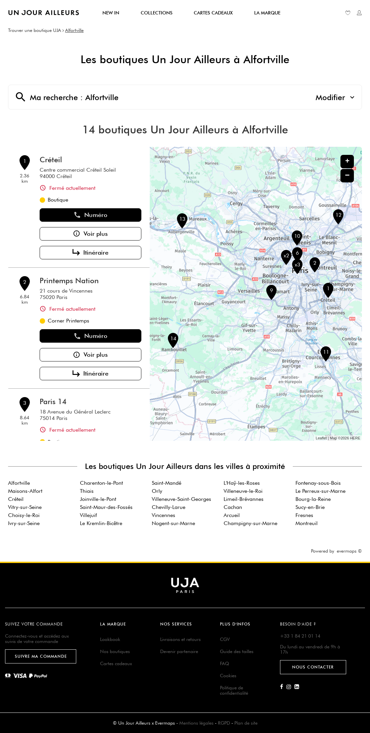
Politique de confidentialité (234, 690)
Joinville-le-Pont (98, 499)
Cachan (233, 507)
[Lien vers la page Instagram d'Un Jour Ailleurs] (290, 687)
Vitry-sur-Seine (25, 507)
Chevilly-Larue (168, 507)
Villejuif (88, 515)
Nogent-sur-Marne (173, 523)
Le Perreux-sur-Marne (320, 491)
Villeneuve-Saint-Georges (181, 499)
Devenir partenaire (179, 651)
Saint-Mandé (166, 483)
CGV (225, 639)
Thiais (87, 491)
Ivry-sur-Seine (24, 523)
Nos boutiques (115, 651)
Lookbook (110, 639)
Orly (157, 491)
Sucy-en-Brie (310, 507)
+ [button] (347, 162)
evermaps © (349, 551)
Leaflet (321, 438)
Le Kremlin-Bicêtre (101, 523)
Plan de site (246, 723)
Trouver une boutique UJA (34, 30)
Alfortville (74, 30)
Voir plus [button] (90, 234)
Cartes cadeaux (116, 663)
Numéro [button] (90, 215)
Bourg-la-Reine (313, 499)
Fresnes (304, 515)
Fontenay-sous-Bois (318, 483)
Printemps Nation (69, 280)
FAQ (224, 663)
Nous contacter (313, 667)
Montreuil (306, 523)
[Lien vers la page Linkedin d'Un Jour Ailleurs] (298, 687)
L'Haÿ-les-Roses (242, 483)
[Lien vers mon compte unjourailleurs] (359, 12)
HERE (355, 438)
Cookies (228, 675)
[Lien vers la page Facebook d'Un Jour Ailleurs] (283, 687)
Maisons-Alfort (25, 491)
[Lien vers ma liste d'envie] (348, 12)
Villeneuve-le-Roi (243, 491)
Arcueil (232, 515)
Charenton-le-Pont (101, 483)
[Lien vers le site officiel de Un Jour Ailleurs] (43, 12)
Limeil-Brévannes (244, 499)
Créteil (51, 159)
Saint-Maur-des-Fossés (106, 507)
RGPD (224, 723)
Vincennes (163, 515)
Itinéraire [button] (90, 252)
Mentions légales (196, 723)
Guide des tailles (236, 651)
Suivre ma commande (41, 656)
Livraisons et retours (180, 639)
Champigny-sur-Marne (250, 523)
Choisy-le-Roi (24, 515)
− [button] (347, 175)
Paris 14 (53, 401)
